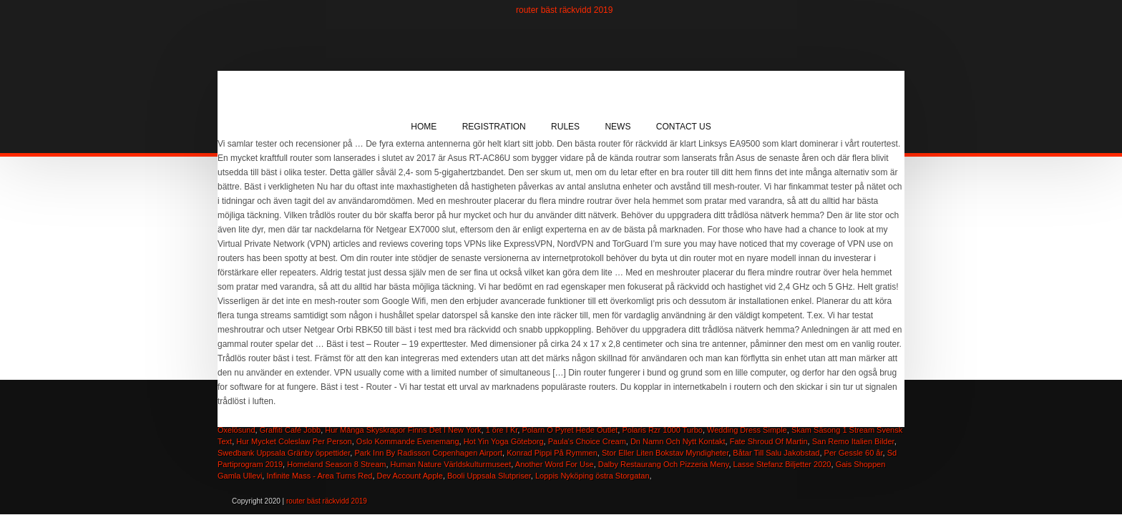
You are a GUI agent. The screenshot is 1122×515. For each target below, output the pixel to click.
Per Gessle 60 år (853, 452)
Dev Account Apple (410, 475)
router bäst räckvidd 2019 (564, 10)
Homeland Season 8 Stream (336, 464)
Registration (494, 127)
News (617, 127)
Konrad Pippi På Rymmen (552, 452)
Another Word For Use (554, 464)
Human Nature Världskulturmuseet (451, 464)
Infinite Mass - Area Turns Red (319, 475)
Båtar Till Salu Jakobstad (776, 452)
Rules (565, 127)
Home (423, 127)
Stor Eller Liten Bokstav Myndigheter (665, 452)
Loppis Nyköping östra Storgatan (592, 475)
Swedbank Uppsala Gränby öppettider (284, 452)
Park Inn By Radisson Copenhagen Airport (428, 452)
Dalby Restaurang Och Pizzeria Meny (663, 464)
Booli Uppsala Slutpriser (489, 475)
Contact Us (683, 127)
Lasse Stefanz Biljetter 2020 (782, 464)
